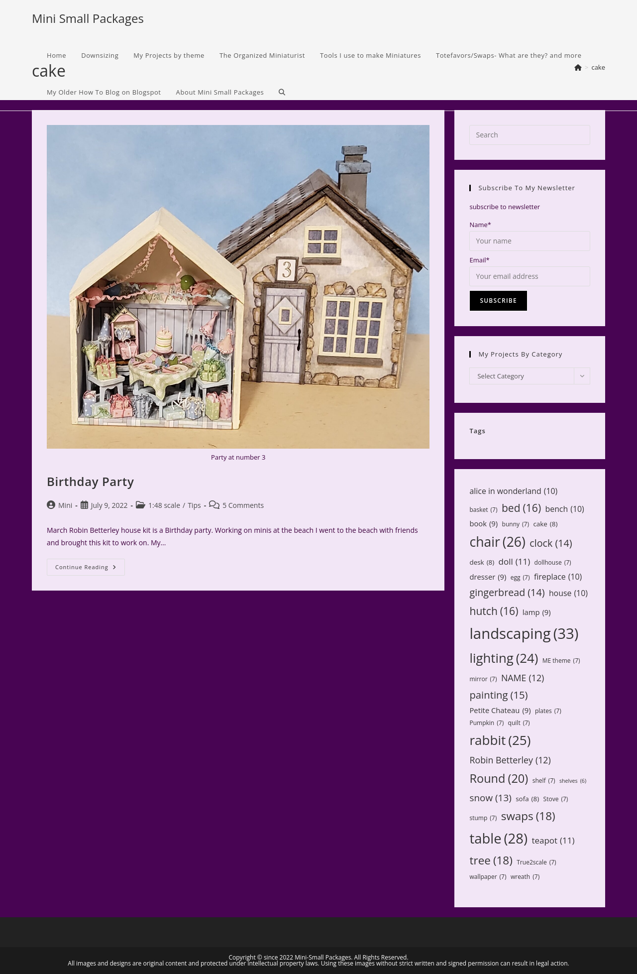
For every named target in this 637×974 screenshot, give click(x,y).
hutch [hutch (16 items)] (493, 611)
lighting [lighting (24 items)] (503, 657)
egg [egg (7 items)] (520, 577)
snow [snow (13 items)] (490, 797)
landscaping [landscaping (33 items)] (523, 633)
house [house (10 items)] (568, 593)
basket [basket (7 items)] (483, 509)
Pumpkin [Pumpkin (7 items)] (486, 723)
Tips (194, 505)
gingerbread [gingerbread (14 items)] (506, 592)
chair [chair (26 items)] (497, 542)
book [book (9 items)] (483, 523)
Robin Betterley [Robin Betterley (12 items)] (509, 760)
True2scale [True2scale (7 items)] (536, 862)
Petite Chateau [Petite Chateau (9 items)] (500, 710)
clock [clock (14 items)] (551, 543)
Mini (65, 505)
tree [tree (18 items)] (490, 860)
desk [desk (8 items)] (481, 562)
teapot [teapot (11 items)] (552, 841)
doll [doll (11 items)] (515, 562)
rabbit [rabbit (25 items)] (500, 740)
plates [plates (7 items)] (548, 711)
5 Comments (243, 505)
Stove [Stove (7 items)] (555, 799)
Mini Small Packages (88, 18)
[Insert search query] (529, 135)
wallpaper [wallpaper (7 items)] (487, 876)
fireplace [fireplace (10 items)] (558, 577)
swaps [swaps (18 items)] (528, 816)
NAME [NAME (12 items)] (522, 678)
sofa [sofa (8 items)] (527, 799)
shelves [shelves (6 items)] (572, 781)
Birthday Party (90, 481)
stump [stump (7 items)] (483, 818)
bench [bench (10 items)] (564, 509)
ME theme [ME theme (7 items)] (561, 660)
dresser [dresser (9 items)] (487, 577)
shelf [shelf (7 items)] (543, 780)
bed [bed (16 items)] (521, 507)
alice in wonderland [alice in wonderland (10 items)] (513, 491)
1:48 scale (164, 505)
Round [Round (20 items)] (498, 778)
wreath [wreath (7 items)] (525, 876)
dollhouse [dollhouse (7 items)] (552, 562)
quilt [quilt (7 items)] (519, 723)
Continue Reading (90, 569)
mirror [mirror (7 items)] (483, 679)
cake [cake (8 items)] (545, 524)
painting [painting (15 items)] (498, 695)
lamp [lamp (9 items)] (537, 612)
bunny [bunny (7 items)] (515, 524)
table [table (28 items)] (498, 838)
